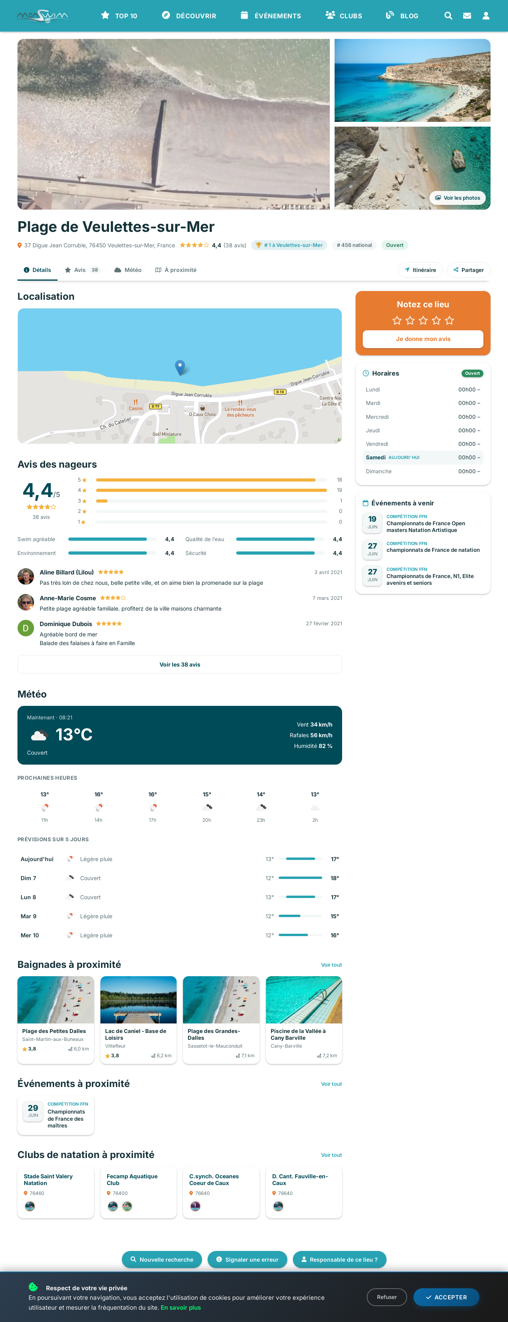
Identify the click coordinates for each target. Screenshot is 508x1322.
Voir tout (331, 965)
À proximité (175, 269)
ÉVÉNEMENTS (271, 15)
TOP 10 (119, 15)
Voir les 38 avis (180, 664)
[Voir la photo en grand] (173, 124)
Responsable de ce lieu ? (340, 1259)
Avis (83, 270)
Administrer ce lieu (52, 1288)
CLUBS (343, 15)
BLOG (402, 15)
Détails (37, 269)
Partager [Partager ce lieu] (469, 270)
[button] (423, 320)
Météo (128, 269)
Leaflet (333, 440)
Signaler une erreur (247, 1259)
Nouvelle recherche (162, 1259)
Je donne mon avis (423, 339)
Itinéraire (420, 270)
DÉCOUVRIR (189, 15)
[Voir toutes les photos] (413, 168)
